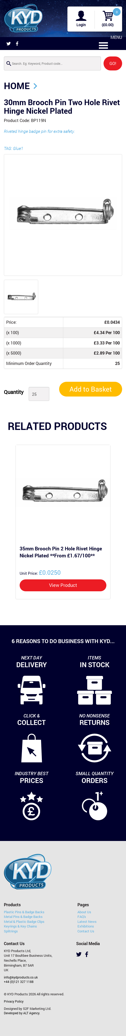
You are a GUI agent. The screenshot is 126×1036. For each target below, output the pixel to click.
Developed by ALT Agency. (22, 1013)
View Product (63, 585)
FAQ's (81, 916)
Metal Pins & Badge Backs (23, 916)
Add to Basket (90, 389)
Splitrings (11, 931)
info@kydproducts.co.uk (21, 977)
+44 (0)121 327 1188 (19, 982)
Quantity (13, 391)
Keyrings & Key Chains (20, 926)
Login (81, 24)
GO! (112, 63)
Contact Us (85, 931)
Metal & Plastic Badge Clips (24, 921)
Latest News (87, 921)
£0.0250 (40, 572)
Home (17, 85)
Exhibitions (85, 926)
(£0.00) (108, 24)
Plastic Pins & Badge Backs (24, 912)
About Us (84, 912)
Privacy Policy (13, 1001)
